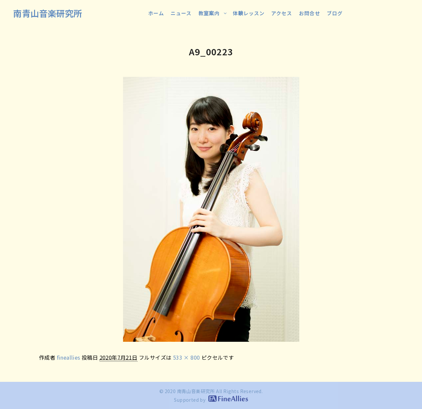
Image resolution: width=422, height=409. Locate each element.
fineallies (68, 357)
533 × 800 (186, 357)
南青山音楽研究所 (47, 13)
